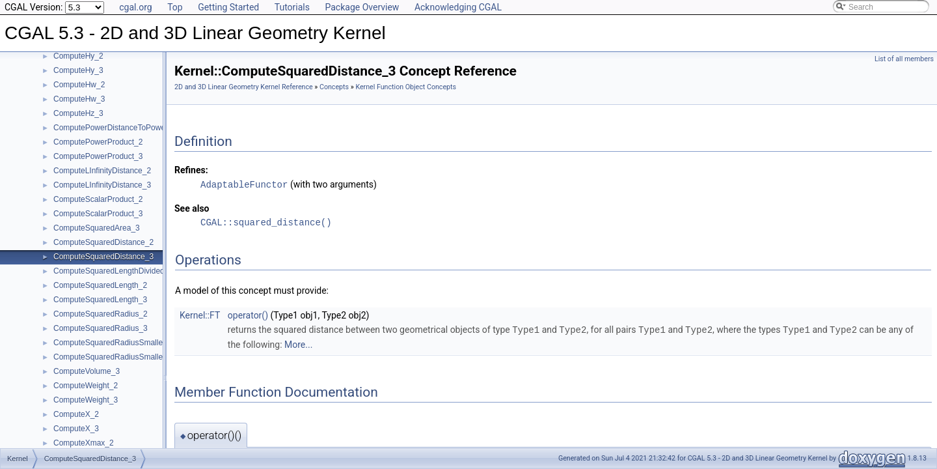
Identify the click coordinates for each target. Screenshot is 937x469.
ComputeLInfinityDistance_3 (102, 185)
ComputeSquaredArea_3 (96, 228)
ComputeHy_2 (78, 56)
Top (175, 7)
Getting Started (228, 7)
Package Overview (362, 7)
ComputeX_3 (76, 428)
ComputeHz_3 (78, 113)
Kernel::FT (200, 314)
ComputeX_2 (76, 414)
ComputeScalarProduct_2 (98, 199)
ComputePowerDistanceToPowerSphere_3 (127, 127)
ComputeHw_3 (79, 99)
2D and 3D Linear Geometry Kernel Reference (243, 87)
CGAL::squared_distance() (266, 222)
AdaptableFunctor (244, 184)
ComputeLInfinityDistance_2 (102, 170)
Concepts (334, 87)
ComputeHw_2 (79, 84)
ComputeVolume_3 (86, 371)
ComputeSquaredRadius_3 (100, 328)
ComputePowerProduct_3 (98, 156)
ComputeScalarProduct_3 (98, 213)
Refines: (191, 170)
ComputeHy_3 (78, 70)
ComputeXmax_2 (83, 443)
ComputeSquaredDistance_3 (103, 256)
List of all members (904, 59)
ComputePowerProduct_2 (98, 142)
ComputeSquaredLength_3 (100, 299)
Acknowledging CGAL (458, 7)
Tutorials (292, 7)
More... (298, 343)
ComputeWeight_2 (85, 385)
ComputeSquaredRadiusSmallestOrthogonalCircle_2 (144, 342)
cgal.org (135, 7)
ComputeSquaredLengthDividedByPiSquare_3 (134, 271)
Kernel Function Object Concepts (405, 87)
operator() (248, 314)
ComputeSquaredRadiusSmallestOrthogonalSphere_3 (147, 357)
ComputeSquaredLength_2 (100, 285)
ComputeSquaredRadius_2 (100, 314)
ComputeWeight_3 (85, 400)
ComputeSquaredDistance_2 (103, 242)
